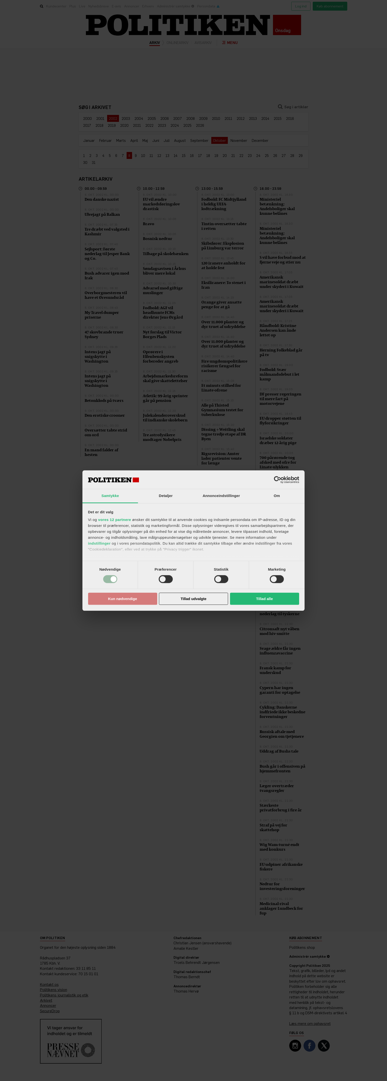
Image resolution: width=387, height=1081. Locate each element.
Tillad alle (264, 599)
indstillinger (99, 543)
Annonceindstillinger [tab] (221, 496)
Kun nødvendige (122, 599)
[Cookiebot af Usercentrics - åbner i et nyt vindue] (277, 479)
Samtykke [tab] (110, 496)
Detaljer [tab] (166, 496)
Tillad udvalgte (194, 599)
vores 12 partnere (114, 520)
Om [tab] (277, 496)
